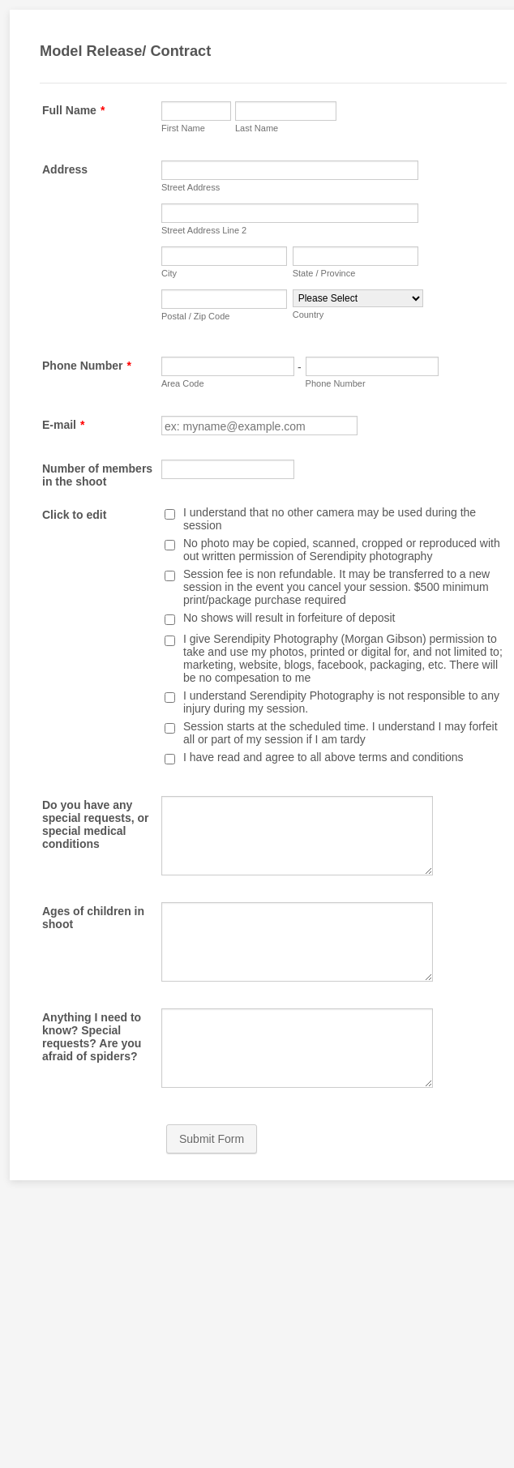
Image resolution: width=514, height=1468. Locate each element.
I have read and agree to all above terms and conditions (323, 757)
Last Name (256, 128)
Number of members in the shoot (97, 475)
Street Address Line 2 (203, 230)
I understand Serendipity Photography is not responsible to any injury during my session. (341, 702)
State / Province (324, 273)
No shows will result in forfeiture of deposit (289, 617)
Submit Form (211, 1138)
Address (65, 169)
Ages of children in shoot (93, 918)
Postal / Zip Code (195, 316)
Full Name (73, 110)
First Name (183, 128)
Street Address (190, 187)
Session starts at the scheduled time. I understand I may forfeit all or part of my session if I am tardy (340, 733)
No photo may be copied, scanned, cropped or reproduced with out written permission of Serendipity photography (341, 550)
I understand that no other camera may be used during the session (329, 519)
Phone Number (86, 365)
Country (308, 314)
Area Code (182, 383)
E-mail (63, 424)
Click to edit (74, 514)
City (169, 273)
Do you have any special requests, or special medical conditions (95, 824)
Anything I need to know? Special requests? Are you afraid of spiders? (91, 1037)
